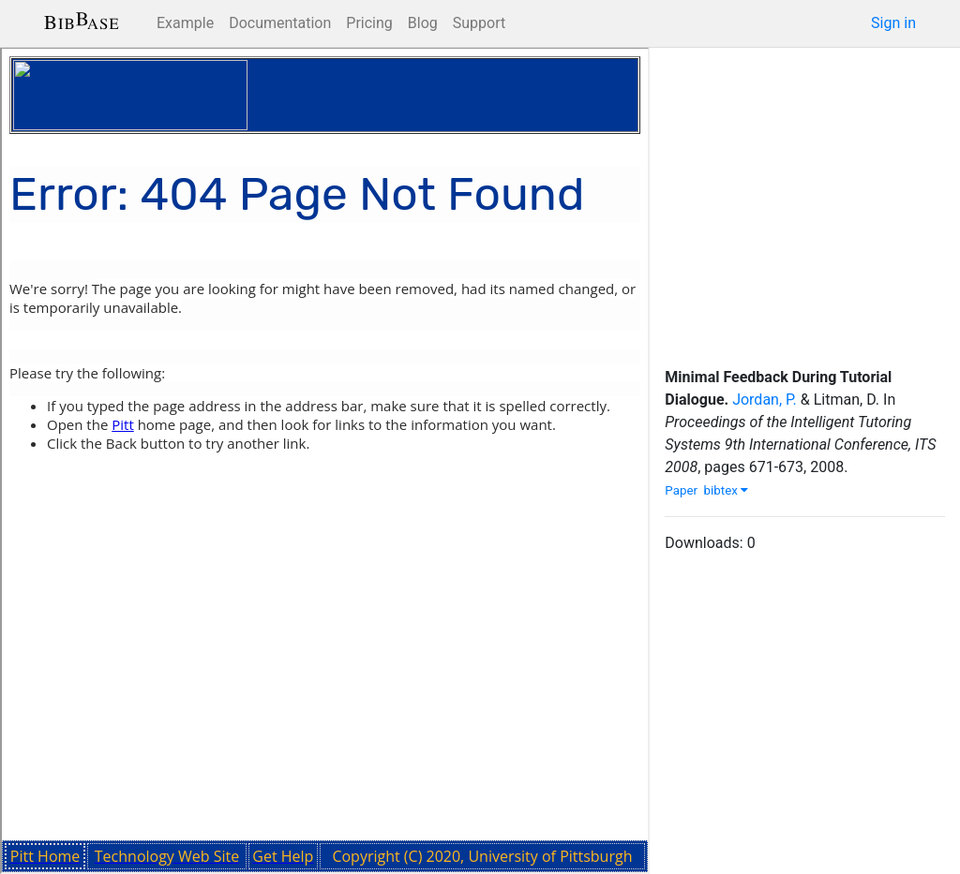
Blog (423, 23)
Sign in (893, 23)
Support (479, 23)
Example (185, 23)
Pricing (369, 23)
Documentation (280, 23)
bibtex (726, 490)
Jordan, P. (764, 399)
